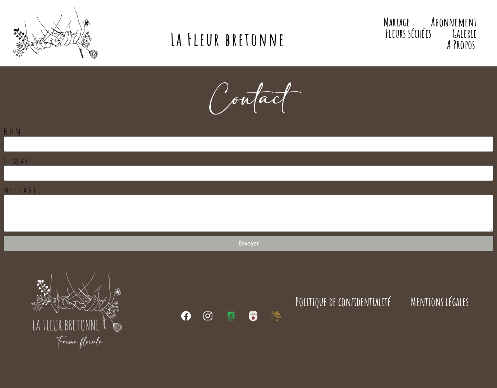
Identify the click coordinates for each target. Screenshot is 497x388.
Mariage (397, 22)
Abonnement (454, 22)
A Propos (461, 44)
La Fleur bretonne (227, 39)
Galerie (464, 33)
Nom (13, 131)
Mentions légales (440, 302)
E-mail (19, 160)
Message (21, 190)
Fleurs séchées (408, 33)
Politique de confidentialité (343, 302)
